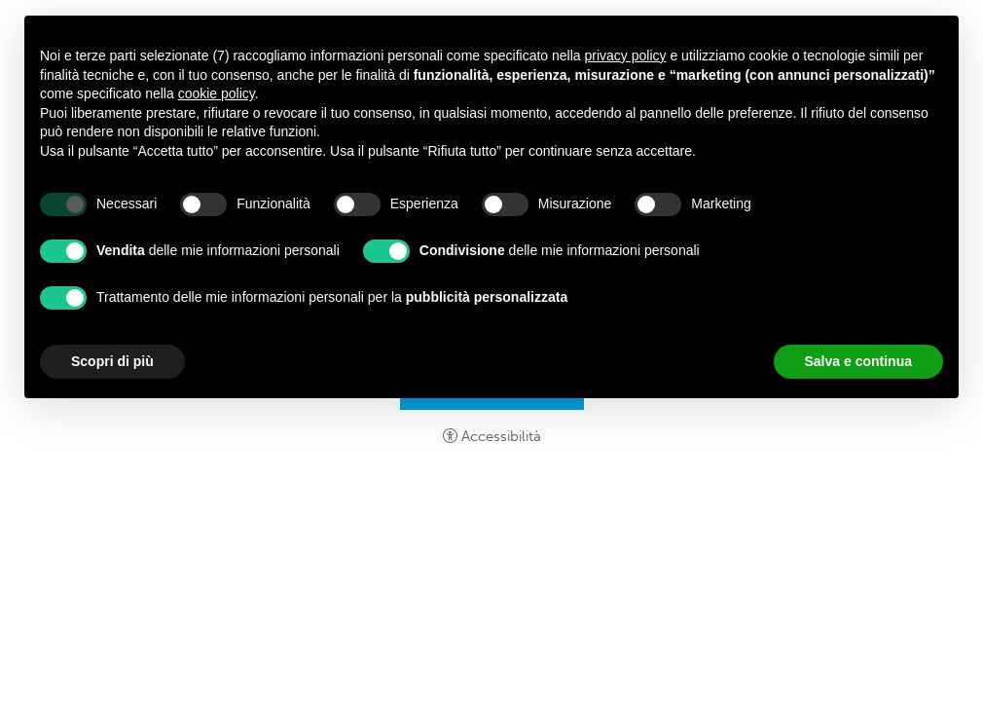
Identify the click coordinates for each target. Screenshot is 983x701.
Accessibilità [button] (501, 436)
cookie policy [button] (216, 93)
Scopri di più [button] (112, 361)
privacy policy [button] (626, 55)
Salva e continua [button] (858, 361)
